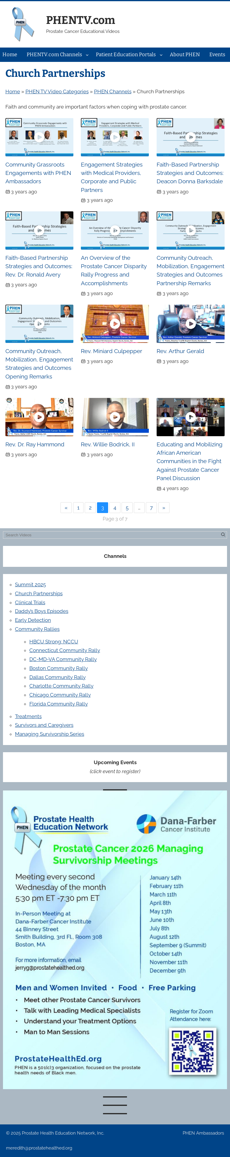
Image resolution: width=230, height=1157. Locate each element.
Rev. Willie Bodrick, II (108, 444)
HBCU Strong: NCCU (53, 642)
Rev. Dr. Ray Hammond (34, 444)
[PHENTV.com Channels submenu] (87, 54)
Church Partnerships (39, 593)
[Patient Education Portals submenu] (161, 54)
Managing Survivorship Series (49, 734)
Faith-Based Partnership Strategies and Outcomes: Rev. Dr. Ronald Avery (38, 266)
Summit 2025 (30, 584)
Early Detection (33, 620)
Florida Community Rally (58, 704)
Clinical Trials (30, 602)
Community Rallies (37, 629)
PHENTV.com (80, 20)
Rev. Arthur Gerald (180, 351)
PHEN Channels (112, 91)
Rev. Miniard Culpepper (111, 351)
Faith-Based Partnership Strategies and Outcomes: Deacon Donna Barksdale (190, 173)
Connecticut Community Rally (64, 650)
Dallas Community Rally (57, 677)
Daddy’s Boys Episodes (41, 611)
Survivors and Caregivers (44, 725)
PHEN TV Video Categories (57, 91)
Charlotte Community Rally (61, 686)
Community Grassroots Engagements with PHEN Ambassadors (38, 173)
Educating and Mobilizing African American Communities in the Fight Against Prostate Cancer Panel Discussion (190, 461)
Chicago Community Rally (60, 695)
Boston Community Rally (58, 668)
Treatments (28, 716)
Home (12, 91)
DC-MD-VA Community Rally (63, 659)
